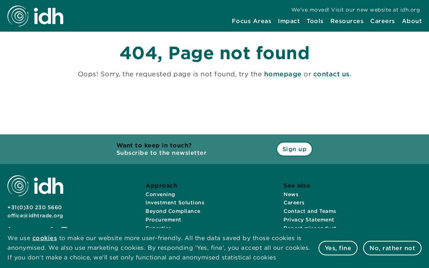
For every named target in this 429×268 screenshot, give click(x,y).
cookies (44, 238)
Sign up (294, 149)
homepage (283, 74)
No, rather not (392, 248)
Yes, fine (338, 248)
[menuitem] (251, 21)
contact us (331, 74)
